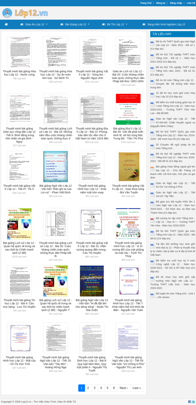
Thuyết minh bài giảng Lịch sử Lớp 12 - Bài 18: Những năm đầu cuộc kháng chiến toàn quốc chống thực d (55, 133)
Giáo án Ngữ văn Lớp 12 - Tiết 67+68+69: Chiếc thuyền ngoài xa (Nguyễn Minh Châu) (172, 122)
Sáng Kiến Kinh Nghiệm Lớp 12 (164, 24)
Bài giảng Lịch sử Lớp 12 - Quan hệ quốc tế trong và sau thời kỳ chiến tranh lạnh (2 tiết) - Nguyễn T (55, 305)
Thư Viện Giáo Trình (44, 401)
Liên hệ (191, 3)
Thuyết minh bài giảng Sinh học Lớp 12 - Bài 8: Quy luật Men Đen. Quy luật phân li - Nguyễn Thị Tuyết (92, 364)
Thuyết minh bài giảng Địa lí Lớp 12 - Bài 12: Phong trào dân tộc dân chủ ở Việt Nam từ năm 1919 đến (92, 133)
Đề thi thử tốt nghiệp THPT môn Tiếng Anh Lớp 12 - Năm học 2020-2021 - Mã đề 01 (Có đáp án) (172, 157)
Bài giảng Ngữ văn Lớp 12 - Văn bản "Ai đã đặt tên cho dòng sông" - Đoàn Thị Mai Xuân (91, 305)
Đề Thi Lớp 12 (113, 24)
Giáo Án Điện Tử (66, 401)
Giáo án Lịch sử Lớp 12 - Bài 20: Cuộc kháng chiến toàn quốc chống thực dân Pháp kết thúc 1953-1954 (128, 76)
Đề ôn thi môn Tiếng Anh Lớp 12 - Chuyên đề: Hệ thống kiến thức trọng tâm (172, 84)
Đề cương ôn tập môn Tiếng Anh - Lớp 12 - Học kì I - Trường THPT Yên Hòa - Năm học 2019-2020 (172, 222)
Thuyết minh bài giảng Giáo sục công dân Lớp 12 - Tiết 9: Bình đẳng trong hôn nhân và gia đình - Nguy (19, 135)
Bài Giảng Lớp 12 (73, 24)
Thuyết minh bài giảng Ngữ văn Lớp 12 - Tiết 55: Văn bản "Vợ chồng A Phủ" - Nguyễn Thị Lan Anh (128, 362)
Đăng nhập (176, 3)
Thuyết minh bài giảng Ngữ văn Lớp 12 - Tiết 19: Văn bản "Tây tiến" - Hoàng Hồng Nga (55, 362)
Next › (124, 388)
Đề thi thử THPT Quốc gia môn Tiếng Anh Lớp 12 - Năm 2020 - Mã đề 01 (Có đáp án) (172, 235)
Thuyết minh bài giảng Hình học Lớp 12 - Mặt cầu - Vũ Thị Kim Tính (19, 361)
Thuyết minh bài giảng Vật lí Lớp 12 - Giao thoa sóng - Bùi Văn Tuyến (128, 189)
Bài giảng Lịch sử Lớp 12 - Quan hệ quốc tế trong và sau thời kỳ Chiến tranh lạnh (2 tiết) (19, 247)
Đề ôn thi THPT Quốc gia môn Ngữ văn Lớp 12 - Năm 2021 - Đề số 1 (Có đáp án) (172, 45)
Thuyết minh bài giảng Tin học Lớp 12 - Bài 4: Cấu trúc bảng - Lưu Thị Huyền (19, 303)
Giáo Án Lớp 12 (32, 24)
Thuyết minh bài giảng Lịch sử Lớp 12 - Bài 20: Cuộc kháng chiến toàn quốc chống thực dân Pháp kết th (55, 249)
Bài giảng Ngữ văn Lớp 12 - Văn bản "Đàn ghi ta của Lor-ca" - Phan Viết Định (55, 189)
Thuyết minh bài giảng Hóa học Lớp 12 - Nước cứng (19, 73)
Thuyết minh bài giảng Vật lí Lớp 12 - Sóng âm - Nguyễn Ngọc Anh (92, 75)
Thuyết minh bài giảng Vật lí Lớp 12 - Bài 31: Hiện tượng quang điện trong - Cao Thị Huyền (92, 247)
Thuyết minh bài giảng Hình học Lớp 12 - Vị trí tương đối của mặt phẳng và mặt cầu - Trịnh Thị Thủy (128, 249)
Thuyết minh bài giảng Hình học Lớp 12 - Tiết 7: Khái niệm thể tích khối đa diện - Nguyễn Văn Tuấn (128, 305)
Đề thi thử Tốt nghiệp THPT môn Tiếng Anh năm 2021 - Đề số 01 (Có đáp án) (172, 71)
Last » (137, 388)
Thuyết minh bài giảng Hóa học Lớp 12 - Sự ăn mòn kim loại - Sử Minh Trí (55, 75)
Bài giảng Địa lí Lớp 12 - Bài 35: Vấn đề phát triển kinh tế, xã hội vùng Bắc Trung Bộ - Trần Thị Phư (128, 133)
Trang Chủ (145, 3)
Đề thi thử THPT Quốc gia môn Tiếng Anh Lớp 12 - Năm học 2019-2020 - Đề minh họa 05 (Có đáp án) (172, 135)
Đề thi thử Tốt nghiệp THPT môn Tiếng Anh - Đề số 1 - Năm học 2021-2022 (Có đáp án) (172, 58)
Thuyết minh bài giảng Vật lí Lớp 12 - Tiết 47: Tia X (19, 187)
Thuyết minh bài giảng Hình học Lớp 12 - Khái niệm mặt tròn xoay (92, 189)
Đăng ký (160, 3)
